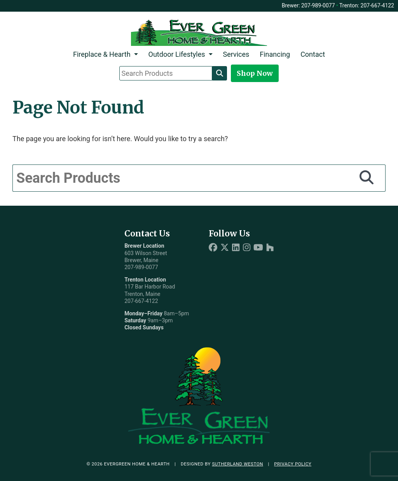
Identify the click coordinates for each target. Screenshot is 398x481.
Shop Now (255, 73)
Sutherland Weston (237, 464)
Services (236, 54)
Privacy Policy (292, 464)
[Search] (219, 73)
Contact (312, 54)
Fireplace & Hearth (102, 54)
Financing (275, 54)
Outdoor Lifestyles (176, 54)
